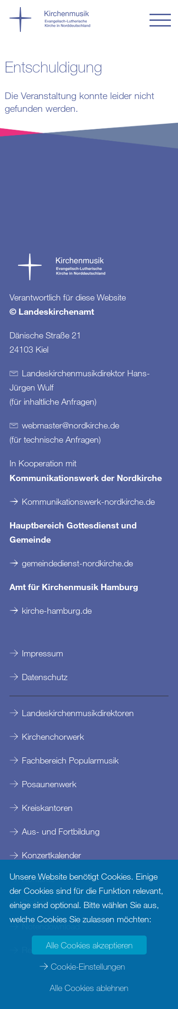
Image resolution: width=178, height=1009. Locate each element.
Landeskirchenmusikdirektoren (78, 713)
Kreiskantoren (47, 807)
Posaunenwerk (49, 784)
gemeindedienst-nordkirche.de (77, 563)
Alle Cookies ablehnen (89, 987)
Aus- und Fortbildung (61, 831)
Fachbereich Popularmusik (70, 760)
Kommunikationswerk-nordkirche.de (88, 501)
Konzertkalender (51, 855)
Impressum (42, 653)
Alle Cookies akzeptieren (89, 945)
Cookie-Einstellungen (88, 966)
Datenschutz (44, 677)
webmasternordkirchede (70, 425)
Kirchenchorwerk (53, 736)
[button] (160, 20)
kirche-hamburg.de (57, 610)
